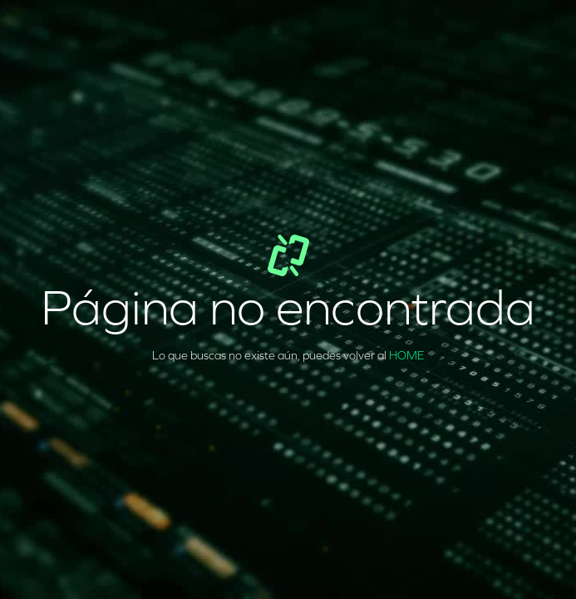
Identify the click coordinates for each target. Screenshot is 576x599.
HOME (407, 356)
